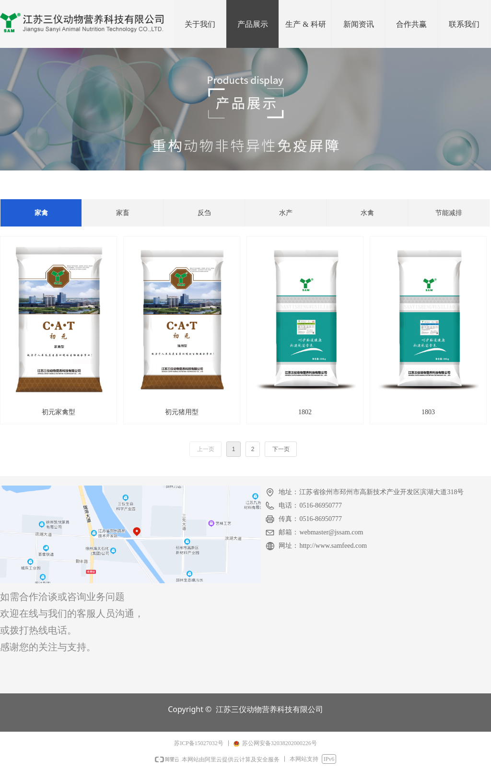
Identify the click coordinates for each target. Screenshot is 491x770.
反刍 (204, 212)
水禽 (367, 212)
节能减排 (448, 212)
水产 (285, 212)
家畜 (122, 212)
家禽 (41, 212)
